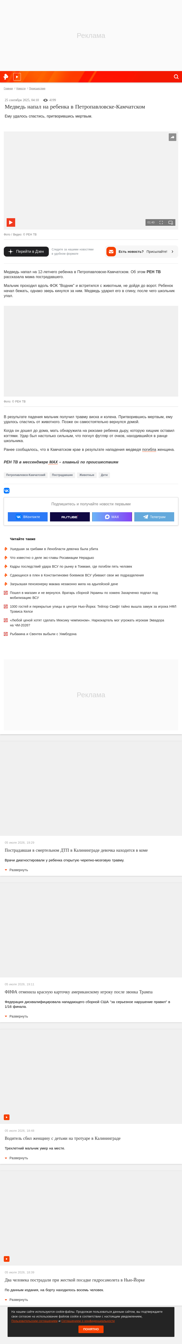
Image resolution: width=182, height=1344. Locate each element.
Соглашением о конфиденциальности (88, 1321)
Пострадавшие (62, 475)
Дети (104, 475)
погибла (149, 450)
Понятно (91, 1329)
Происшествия (37, 88)
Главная (8, 88)
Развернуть (16, 870)
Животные (86, 475)
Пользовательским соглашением (34, 1321)
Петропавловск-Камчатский (25, 475)
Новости (21, 88)
